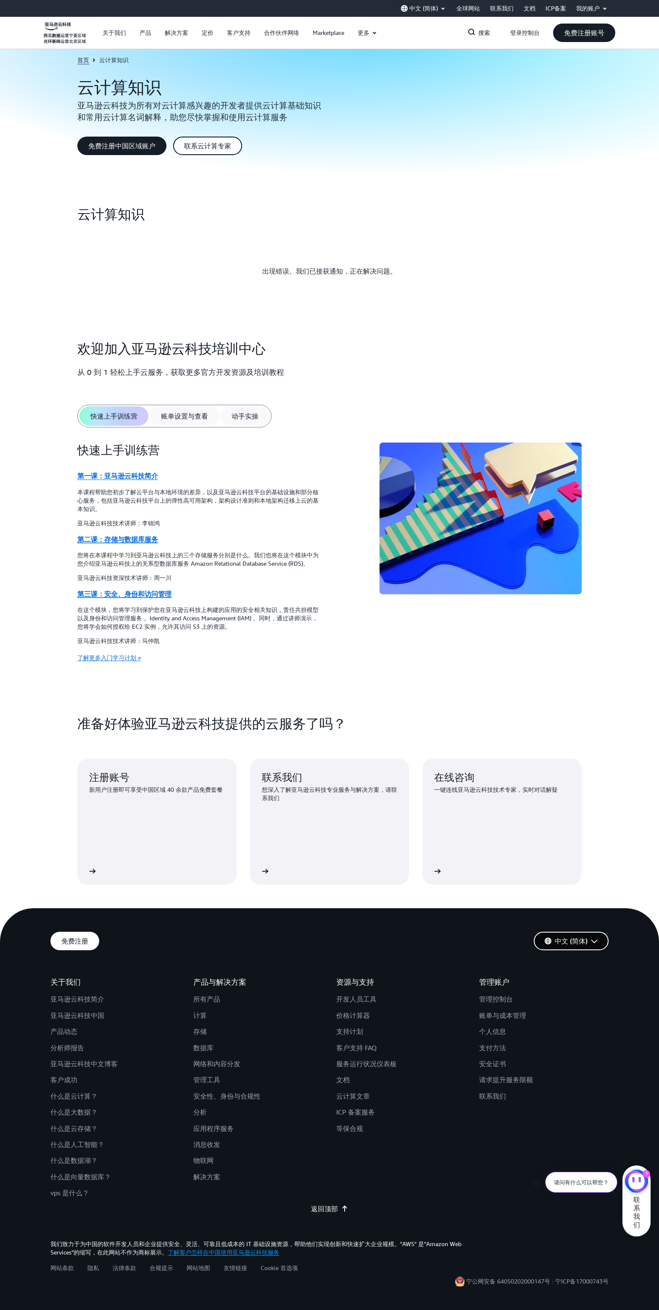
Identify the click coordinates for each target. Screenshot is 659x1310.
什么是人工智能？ (77, 1144)
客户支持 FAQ (356, 1048)
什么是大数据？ (74, 1112)
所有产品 (206, 999)
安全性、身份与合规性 (227, 1096)
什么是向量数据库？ (80, 1177)
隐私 (93, 1267)
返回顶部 (329, 1209)
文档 (343, 1079)
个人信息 (492, 1031)
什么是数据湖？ (74, 1160)
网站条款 (62, 1267)
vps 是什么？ (69, 1193)
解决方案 (206, 1177)
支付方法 (492, 1048)
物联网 (203, 1160)
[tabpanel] (329, 555)
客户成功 (63, 1079)
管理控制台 (496, 999)
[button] (114, 32)
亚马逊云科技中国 (77, 1015)
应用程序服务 (213, 1128)
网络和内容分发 (216, 1064)
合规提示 (161, 1267)
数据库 (203, 1048)
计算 (200, 1015)
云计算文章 (353, 1096)
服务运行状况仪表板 (366, 1064)
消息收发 (206, 1144)
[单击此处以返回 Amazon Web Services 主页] (65, 37)
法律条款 (124, 1267)
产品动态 (63, 1031)
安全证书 (492, 1064)
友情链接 (235, 1267)
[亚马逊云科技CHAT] (636, 1182)
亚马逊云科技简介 (77, 999)
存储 (200, 1031)
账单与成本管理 (502, 1015)
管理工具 (206, 1079)
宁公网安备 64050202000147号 (508, 1281)
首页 (83, 59)
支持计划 (349, 1031)
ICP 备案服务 (355, 1112)
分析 (200, 1112)
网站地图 (198, 1267)
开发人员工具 (356, 999)
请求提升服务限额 (506, 1079)
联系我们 (492, 1096)
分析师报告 (67, 1048)
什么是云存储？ (74, 1128)
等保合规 (349, 1128)
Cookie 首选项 (279, 1267)
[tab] (113, 416)
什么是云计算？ (74, 1096)
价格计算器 (353, 1015)
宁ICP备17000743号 (582, 1281)
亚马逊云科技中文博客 (84, 1064)
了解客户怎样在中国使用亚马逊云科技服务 (223, 1252)
